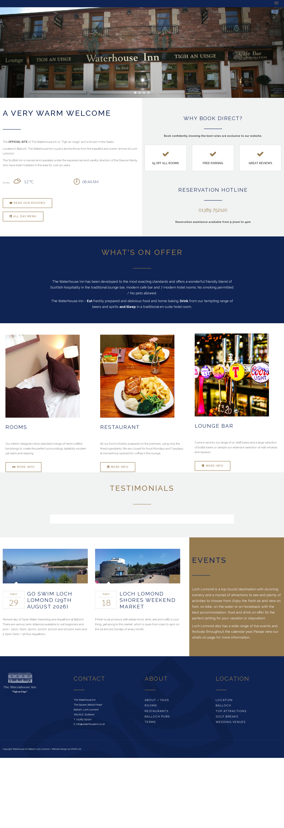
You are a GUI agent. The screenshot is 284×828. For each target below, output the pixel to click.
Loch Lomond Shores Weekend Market (148, 600)
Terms (150, 722)
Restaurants (156, 711)
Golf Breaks (227, 716)
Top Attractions (231, 711)
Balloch (223, 705)
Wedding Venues (231, 722)
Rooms (151, 705)
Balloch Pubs (157, 716)
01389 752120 (213, 210)
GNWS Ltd (76, 749)
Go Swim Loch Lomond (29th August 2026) (49, 600)
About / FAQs (157, 700)
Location (224, 700)
